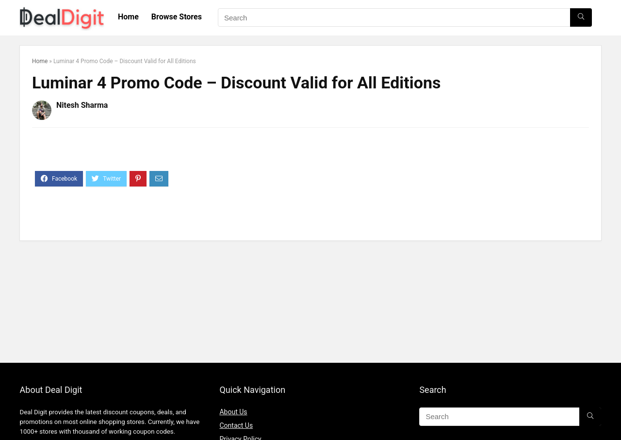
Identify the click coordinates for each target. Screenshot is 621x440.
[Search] (581, 17)
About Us (233, 412)
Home (128, 16)
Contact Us (236, 425)
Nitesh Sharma (82, 105)
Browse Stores (176, 16)
